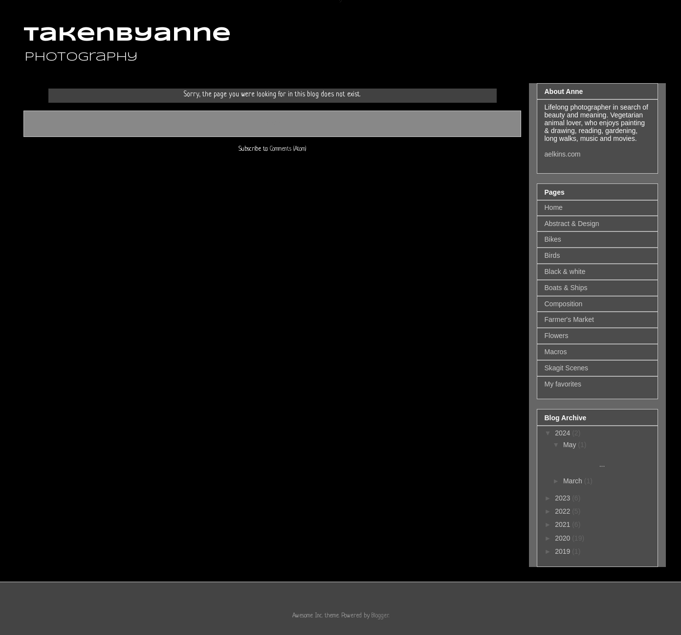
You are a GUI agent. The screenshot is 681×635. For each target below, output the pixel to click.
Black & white (565, 271)
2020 (563, 538)
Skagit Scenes (567, 368)
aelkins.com (563, 154)
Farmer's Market (569, 319)
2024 (563, 433)
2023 (563, 498)
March (573, 481)
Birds (552, 255)
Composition (564, 304)
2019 (563, 551)
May (570, 445)
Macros (556, 352)
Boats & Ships (566, 288)
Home (272, 123)
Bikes (553, 239)
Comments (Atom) (288, 149)
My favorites (563, 384)
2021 (563, 524)
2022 (563, 511)
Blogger (380, 615)
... (593, 460)
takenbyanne (127, 35)
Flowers (557, 336)
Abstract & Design (572, 223)
